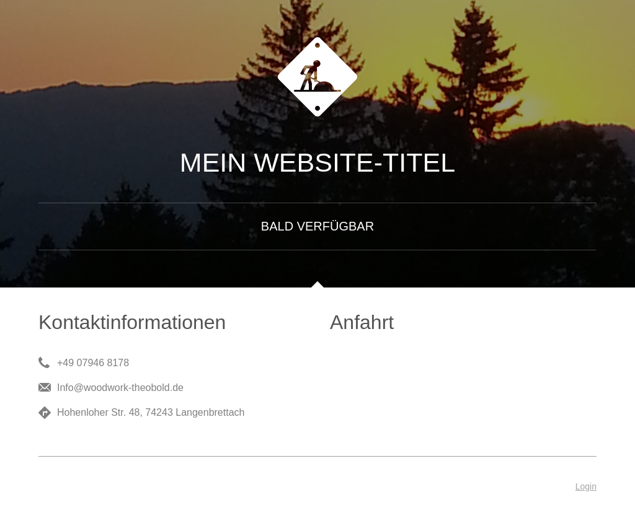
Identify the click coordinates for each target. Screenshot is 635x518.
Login (586, 486)
